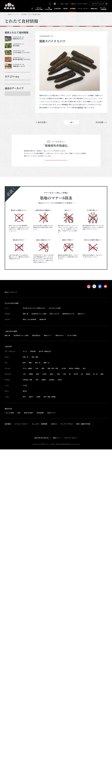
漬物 (43, 691)
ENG (62, 4)
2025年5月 (11, 226)
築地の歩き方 (60, 658)
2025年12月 (11, 180)
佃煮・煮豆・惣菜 (53, 691)
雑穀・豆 (46, 685)
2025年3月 (11, 233)
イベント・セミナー (21, 746)
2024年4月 (11, 299)
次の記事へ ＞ (101, 125)
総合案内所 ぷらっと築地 (39, 636)
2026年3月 (11, 166)
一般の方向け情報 (11, 654)
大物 (24, 697)
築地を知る (94, 9)
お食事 (38, 719)
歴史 (19, 735)
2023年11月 (11, 325)
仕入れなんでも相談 (55, 631)
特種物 (31, 697)
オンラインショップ (98, 4)
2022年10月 (11, 405)
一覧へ (71, 125)
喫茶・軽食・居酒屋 (50, 719)
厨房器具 (10, 122)
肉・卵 (95, 697)
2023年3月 (11, 378)
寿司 (24, 719)
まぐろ (25, 674)
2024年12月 (11, 252)
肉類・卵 (10, 103)
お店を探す (57, 9)
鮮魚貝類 (33, 674)
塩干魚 (76, 697)
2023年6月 (11, 358)
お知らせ (73, 4)
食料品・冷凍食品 (74, 691)
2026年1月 (11, 173)
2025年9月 (11, 199)
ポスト (91, 116)
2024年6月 (11, 286)
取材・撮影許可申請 (83, 746)
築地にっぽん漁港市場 (29, 642)
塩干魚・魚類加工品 (45, 674)
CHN (66, 4)
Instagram (102, 116)
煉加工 (52, 697)
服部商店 (80, 107)
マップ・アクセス (82, 4)
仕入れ (39, 8)
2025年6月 (11, 219)
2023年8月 (11, 345)
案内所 (65, 9)
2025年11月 (11, 186)
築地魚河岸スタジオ (68, 636)
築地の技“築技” (28, 735)
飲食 (102, 697)
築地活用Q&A (36, 658)
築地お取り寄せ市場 (40, 760)
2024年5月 (11, 292)
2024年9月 (11, 266)
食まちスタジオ (54, 636)
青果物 (88, 697)
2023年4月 (11, 372)
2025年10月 (11, 193)
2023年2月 (11, 385)
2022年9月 (11, 411)
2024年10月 (11, 259)
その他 (9, 136)
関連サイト (56, 760)
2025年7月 (11, 213)
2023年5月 (11, 365)
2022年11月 (11, 398)
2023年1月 (11, 391)
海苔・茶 (37, 685)
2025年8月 (11, 206)
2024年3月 (11, 305)
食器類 (44, 702)
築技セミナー (82, 636)
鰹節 (30, 685)
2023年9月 (11, 338)
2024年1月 (11, 319)
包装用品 (51, 702)
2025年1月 (11, 246)
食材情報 (72, 9)
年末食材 (10, 83)
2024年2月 (11, 312)
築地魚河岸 (43, 642)
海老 (58, 697)
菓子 (84, 691)
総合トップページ (11, 615)
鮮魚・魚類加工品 (13, 89)
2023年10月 (11, 332)
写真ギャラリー (52, 735)
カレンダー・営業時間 (39, 746)
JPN (58, 4)
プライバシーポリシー (71, 760)
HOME (6, 14)
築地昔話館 (40, 735)
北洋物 (44, 697)
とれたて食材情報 (15, 14)
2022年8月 (11, 418)
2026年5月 (11, 153)
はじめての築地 (71, 658)
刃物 (37, 702)
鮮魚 (37, 697)
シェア (80, 116)
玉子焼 (64, 691)
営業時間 (103, 8)
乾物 (8, 109)
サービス (10, 129)
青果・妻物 (11, 96)
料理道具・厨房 (27, 702)
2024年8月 (11, 272)
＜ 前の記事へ (41, 125)
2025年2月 (11, 239)
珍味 (37, 691)
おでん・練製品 (27, 691)
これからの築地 (9, 735)
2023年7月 (11, 352)
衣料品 (60, 702)
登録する (56, 480)
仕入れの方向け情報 (11, 626)
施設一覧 (25, 636)
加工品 (9, 116)
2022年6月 (11, 431)
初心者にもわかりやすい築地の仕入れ (34, 631)
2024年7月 (11, 279)
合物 (64, 697)
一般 (48, 8)
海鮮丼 (31, 719)
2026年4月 (11, 160)
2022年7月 (11, 425)
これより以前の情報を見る (17, 438)
